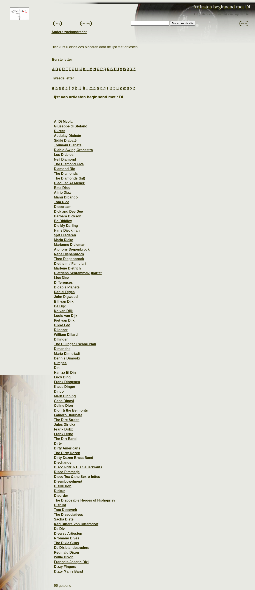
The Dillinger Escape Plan (75, 344)
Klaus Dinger (64, 387)
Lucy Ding (62, 377)
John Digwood (66, 297)
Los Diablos (63, 154)
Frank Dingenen (67, 382)
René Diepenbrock (69, 254)
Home (244, 23)
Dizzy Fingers (65, 566)
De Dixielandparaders (71, 548)
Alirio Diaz (62, 192)
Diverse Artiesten (68, 533)
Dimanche (62, 349)
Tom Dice (61, 202)
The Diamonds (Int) (69, 178)
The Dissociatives (68, 514)
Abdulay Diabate (67, 136)
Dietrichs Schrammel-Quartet (77, 273)
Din (56, 368)
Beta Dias (62, 188)
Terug (57, 23)
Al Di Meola (63, 121)
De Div (59, 529)
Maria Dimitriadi (67, 353)
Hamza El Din (65, 372)
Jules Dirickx (64, 424)
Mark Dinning (65, 396)
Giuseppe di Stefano (70, 126)
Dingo (59, 391)
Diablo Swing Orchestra (73, 150)
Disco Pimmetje (66, 472)
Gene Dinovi (64, 401)
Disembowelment (68, 481)
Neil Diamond (65, 159)
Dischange (62, 462)
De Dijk (59, 306)
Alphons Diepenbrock (71, 249)
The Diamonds (66, 173)
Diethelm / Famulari (70, 263)
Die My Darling (66, 226)
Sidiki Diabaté (65, 140)
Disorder (61, 495)
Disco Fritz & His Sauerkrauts (78, 467)
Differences (63, 282)
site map (85, 23)
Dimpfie (60, 363)
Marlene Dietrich (67, 268)
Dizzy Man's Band (68, 571)
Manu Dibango (66, 197)
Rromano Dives (66, 538)
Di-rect (59, 131)
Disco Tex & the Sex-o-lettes (77, 477)
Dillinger (61, 339)
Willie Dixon (63, 557)
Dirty (58, 443)
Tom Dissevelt (65, 510)
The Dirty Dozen (67, 453)
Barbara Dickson (67, 216)
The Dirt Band (65, 439)
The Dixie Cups (66, 543)
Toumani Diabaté (67, 145)
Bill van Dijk (63, 301)
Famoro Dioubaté (68, 415)
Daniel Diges (64, 292)
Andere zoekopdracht (69, 32)
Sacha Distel (64, 519)
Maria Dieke (63, 240)
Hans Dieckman (66, 230)
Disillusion (62, 486)
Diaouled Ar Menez (69, 183)
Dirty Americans (67, 448)
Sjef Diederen (65, 235)
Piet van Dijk (64, 320)
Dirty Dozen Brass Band (73, 458)
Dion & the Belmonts (71, 410)
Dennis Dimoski (67, 358)
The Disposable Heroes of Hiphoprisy (84, 500)
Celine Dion (63, 405)
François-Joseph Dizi (71, 562)
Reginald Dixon (66, 552)
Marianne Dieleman (69, 244)
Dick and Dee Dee (68, 211)
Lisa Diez (61, 278)
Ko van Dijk (63, 311)
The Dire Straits (66, 420)
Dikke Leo (62, 325)
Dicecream (62, 207)
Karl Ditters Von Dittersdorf (76, 524)
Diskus (59, 491)
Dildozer (60, 330)
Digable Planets (66, 287)
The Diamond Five (69, 164)
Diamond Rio (64, 169)
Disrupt (60, 505)
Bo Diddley (63, 221)
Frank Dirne (63, 434)
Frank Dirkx (63, 429)
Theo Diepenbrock (69, 259)
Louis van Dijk (65, 315)
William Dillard (66, 334)
